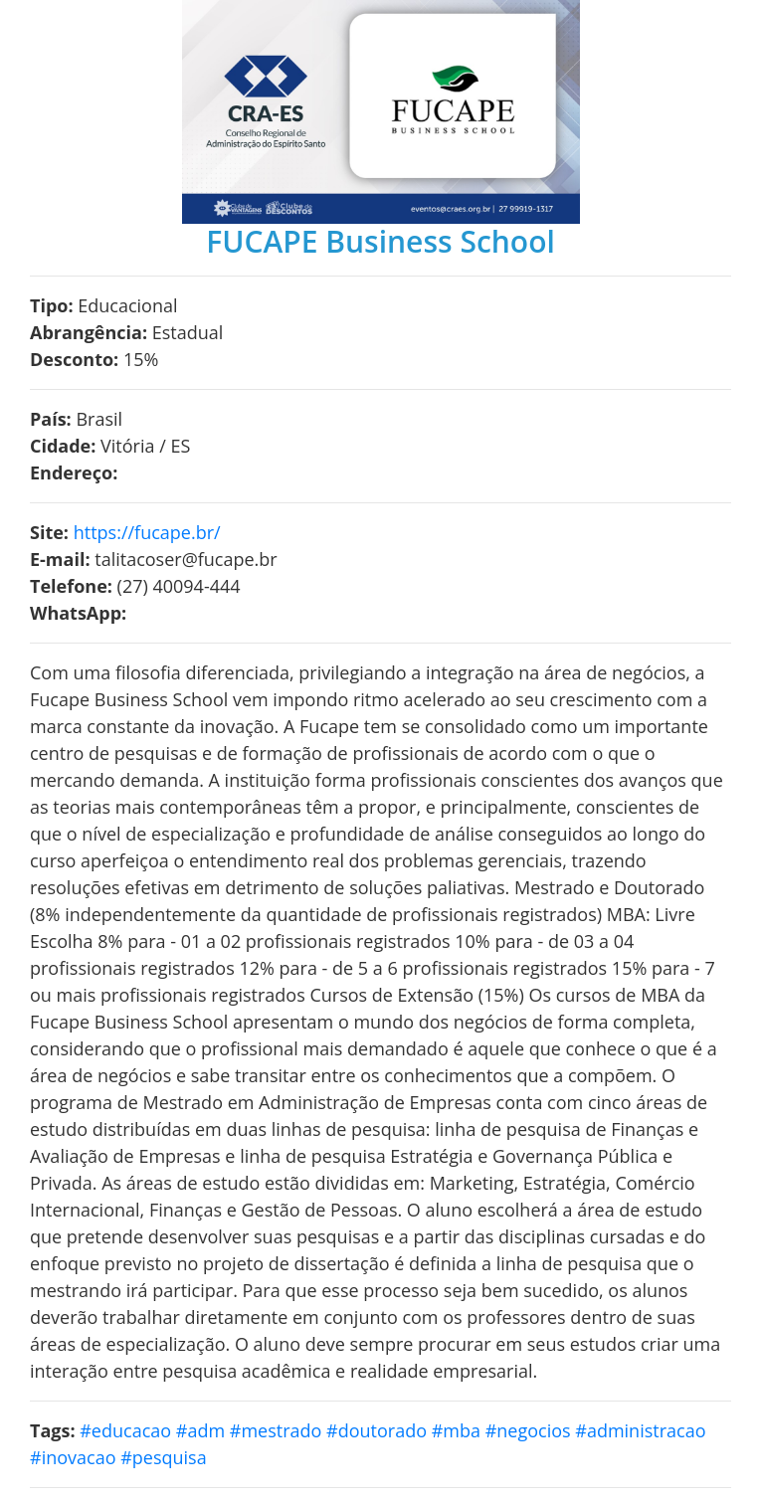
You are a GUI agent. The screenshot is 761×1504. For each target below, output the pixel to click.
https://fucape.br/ (147, 532)
